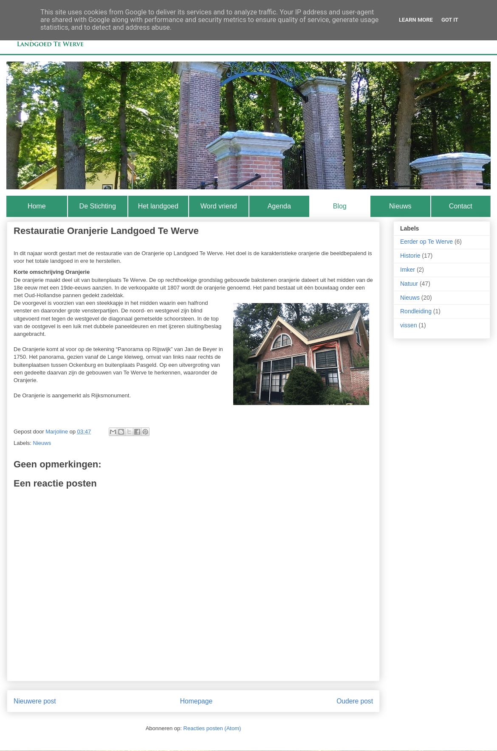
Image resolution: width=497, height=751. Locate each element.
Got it (449, 20)
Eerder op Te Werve (426, 241)
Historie (410, 255)
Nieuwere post (35, 701)
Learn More (416, 20)
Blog (340, 206)
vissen (408, 325)
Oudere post (354, 701)
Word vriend (218, 206)
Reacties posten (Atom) (212, 728)
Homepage (196, 701)
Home (37, 206)
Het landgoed (158, 206)
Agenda (279, 206)
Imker (407, 269)
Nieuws (400, 206)
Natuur (409, 283)
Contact (460, 206)
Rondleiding (416, 311)
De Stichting (97, 206)
